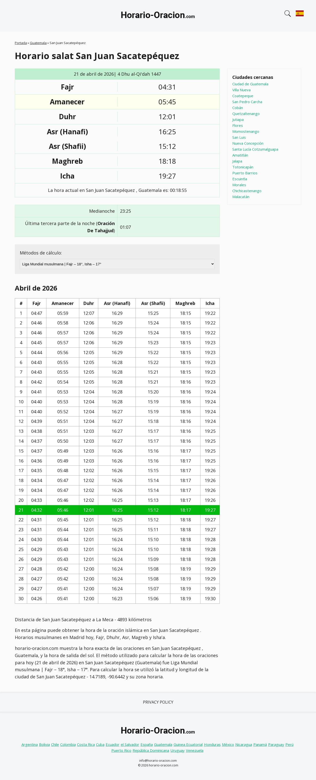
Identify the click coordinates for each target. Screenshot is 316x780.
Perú (289, 744)
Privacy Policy (158, 702)
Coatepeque (242, 95)
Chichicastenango (246, 190)
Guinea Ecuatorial (188, 744)
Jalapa (237, 161)
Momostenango (245, 131)
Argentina (29, 744)
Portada (21, 43)
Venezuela (194, 750)
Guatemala (38, 43)
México (228, 744)
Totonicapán (242, 166)
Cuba (100, 744)
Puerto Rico (121, 750)
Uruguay (177, 750)
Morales (239, 184)
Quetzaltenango (246, 113)
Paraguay (276, 744)
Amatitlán (240, 155)
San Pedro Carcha (247, 101)
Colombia (68, 744)
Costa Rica (86, 744)
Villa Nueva (241, 89)
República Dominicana (151, 750)
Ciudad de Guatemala (250, 83)
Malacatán (240, 196)
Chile (55, 744)
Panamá (260, 744)
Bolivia (44, 744)
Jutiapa (238, 119)
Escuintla (239, 178)
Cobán (237, 107)
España (146, 744)
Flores (237, 125)
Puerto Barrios (244, 172)
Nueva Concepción (247, 143)
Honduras (212, 744)
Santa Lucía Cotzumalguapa (255, 149)
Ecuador (112, 744)
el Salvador (130, 744)
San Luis (239, 137)
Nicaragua (243, 744)
